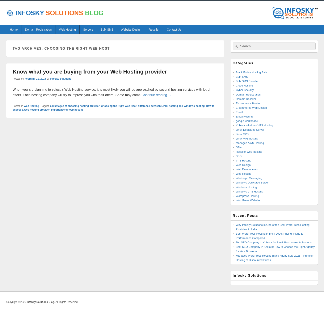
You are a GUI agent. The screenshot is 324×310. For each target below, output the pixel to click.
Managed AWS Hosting (250, 143)
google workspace (247, 121)
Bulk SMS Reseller (247, 81)
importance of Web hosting (67, 109)
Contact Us (174, 29)
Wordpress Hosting (247, 196)
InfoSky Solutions (60, 78)
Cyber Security (245, 90)
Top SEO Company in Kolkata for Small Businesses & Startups (274, 242)
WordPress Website (248, 200)
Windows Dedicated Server (252, 182)
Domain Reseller (246, 99)
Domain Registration (38, 29)
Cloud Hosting (244, 85)
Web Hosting (67, 29)
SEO (238, 156)
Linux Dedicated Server (250, 129)
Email (239, 112)
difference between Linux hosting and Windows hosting (171, 106)
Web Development (247, 169)
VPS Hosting (243, 160)
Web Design (243, 165)
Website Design (131, 29)
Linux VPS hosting (247, 138)
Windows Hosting (246, 187)
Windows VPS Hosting (249, 191)
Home (14, 29)
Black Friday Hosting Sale (251, 72)
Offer (239, 147)
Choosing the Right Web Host (118, 106)
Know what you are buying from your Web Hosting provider (90, 71)
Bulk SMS (107, 29)
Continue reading (156, 95)
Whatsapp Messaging (249, 178)
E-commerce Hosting (248, 103)
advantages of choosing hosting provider (75, 106)
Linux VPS (242, 134)
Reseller (154, 29)
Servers (88, 29)
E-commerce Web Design (251, 107)
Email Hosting (244, 116)
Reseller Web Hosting (249, 151)
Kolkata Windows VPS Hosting (254, 125)
